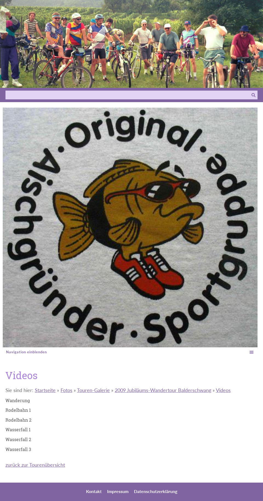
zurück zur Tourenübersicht (35, 465)
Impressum (117, 491)
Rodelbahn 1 (18, 410)
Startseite (45, 390)
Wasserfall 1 (18, 429)
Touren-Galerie (93, 390)
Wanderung (17, 400)
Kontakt (94, 491)
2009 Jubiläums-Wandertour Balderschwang (163, 390)
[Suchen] (127, 95)
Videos (223, 390)
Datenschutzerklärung (155, 491)
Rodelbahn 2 (18, 420)
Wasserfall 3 (18, 449)
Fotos (66, 390)
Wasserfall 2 (18, 439)
